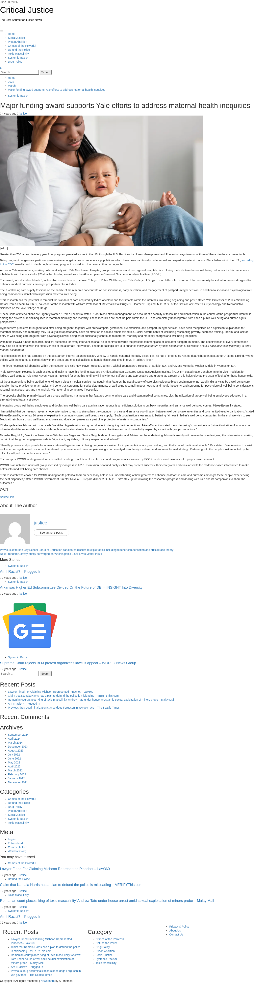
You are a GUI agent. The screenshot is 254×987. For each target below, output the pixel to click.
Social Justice (16, 37)
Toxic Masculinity (18, 53)
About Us (175, 930)
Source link (7, 497)
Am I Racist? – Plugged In (20, 572)
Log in (11, 839)
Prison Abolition (17, 41)
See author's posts (51, 532)
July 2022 (14, 754)
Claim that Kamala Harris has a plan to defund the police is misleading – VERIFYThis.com (63, 695)
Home (11, 33)
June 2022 (14, 758)
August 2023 (16, 750)
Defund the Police (19, 49)
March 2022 (15, 770)
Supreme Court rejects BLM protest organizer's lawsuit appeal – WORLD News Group (68, 663)
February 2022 (17, 774)
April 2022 (14, 766)
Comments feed (18, 847)
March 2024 (15, 742)
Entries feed (15, 843)
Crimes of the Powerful (22, 45)
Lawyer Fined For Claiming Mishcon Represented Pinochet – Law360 (50, 691)
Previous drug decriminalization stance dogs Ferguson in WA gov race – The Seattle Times (64, 707)
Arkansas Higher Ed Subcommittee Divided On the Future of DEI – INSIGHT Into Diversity (71, 587)
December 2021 (18, 782)
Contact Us (176, 934)
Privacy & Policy (179, 926)
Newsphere (48, 980)
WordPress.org (17, 851)
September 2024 (18, 734)
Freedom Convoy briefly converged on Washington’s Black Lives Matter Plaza (51, 553)
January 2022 (16, 778)
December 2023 (18, 746)
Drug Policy (15, 61)
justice (23, 113)
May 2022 (14, 762)
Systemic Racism (18, 57)
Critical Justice (27, 10)
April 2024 (14, 738)
